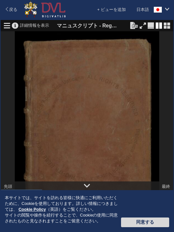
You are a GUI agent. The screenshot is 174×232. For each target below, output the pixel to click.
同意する (145, 222)
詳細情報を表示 (34, 25)
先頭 (8, 186)
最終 (166, 186)
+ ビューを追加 (111, 9)
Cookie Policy (32, 209)
